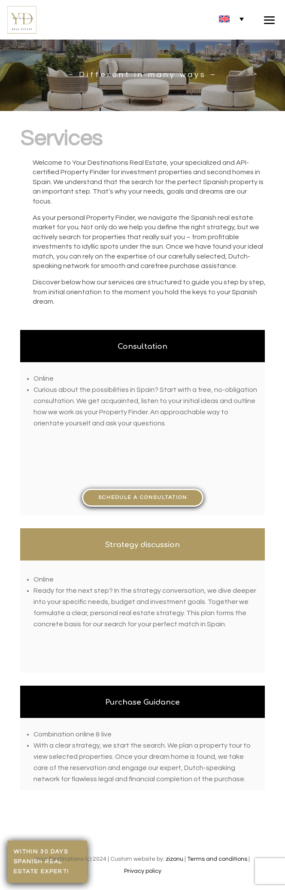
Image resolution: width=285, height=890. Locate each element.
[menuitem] (231, 18)
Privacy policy (142, 871)
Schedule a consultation (142, 497)
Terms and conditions (217, 859)
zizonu (174, 859)
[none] (231, 18)
